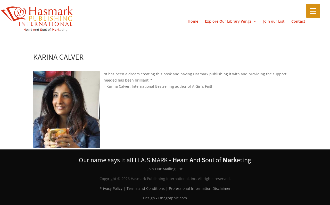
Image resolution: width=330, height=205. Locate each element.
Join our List (274, 22)
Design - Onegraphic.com (165, 197)
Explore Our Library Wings (228, 22)
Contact (298, 22)
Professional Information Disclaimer (200, 188)
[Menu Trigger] (313, 11)
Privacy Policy (111, 188)
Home (193, 22)
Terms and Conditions (146, 188)
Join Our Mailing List (165, 168)
